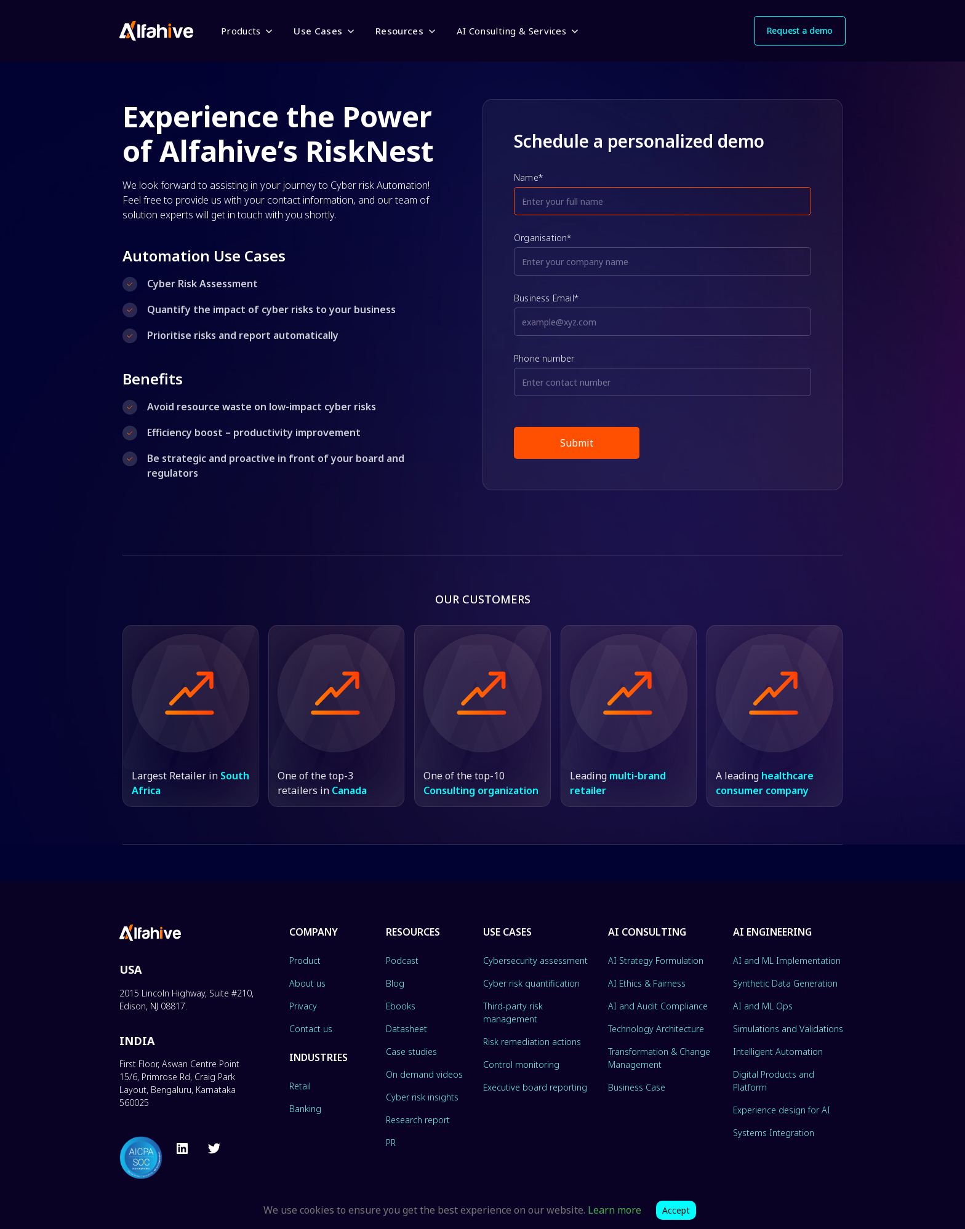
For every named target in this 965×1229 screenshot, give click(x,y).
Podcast (402, 960)
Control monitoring (521, 1064)
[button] (245, 30)
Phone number (544, 358)
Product (305, 960)
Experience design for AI (781, 1110)
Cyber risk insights (422, 1097)
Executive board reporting (535, 1087)
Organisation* (543, 238)
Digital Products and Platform (773, 1080)
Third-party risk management (513, 1012)
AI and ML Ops (763, 1006)
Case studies (411, 1051)
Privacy (303, 1006)
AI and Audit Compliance (658, 1006)
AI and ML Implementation (787, 960)
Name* (528, 177)
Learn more (614, 1210)
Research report (418, 1120)
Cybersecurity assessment (535, 960)
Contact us (310, 1029)
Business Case (636, 1087)
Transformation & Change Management (659, 1058)
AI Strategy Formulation (655, 960)
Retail (300, 1086)
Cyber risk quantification (531, 983)
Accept (676, 1210)
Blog (395, 983)
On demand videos (424, 1074)
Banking (305, 1109)
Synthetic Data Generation (785, 983)
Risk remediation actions (532, 1042)
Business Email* (546, 298)
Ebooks (400, 1006)
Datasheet (406, 1029)
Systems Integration (773, 1133)
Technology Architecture (656, 1029)
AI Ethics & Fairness (647, 983)
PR (391, 1142)
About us (307, 983)
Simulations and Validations (788, 1029)
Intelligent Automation (778, 1051)
